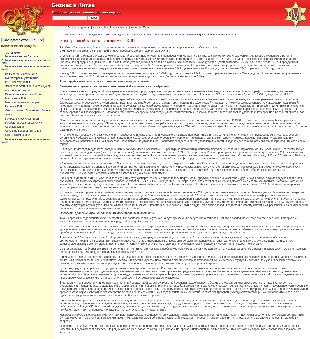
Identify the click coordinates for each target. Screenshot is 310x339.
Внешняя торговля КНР (19, 82)
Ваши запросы (119, 27)
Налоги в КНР (13, 106)
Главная (80, 34)
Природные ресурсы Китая (21, 118)
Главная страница (79, 27)
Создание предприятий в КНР (23, 130)
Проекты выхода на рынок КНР (24, 122)
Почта (146, 27)
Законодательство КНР (98, 34)
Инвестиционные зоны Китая (23, 94)
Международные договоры (21, 102)
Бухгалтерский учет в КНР (21, 78)
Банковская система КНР (20, 74)
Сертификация (14, 126)
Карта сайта (100, 27)
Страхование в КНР (17, 134)
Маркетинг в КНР (15, 98)
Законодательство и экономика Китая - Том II (135, 34)
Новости (135, 27)
